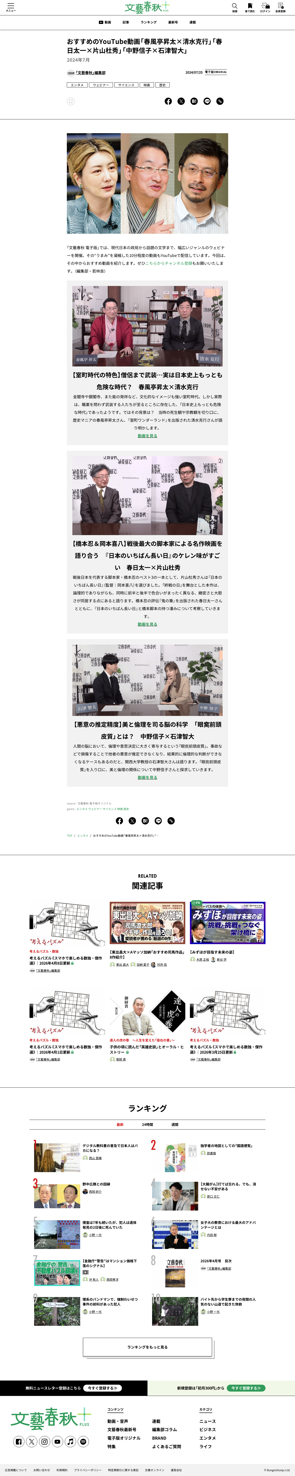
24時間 (147, 1124)
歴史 (162, 85)
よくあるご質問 (166, 1446)
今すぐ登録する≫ (102, 1388)
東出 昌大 (122, 964)
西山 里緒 (95, 1158)
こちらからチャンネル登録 (168, 263)
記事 (126, 22)
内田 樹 (212, 1235)
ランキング (149, 22)
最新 (120, 1124)
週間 (174, 1124)
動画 (108, 22)
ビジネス (207, 1429)
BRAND (159, 1438)
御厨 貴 (121, 1059)
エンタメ (77, 85)
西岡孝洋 (112, 1279)
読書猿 (211, 1153)
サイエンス (126, 85)
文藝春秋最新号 (121, 1429)
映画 (147, 85)
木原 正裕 (202, 959)
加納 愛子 (143, 964)
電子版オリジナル (124, 1438)
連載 (192, 22)
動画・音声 (117, 1421)
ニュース (207, 1421)
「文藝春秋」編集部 (91, 72)
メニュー (11, 10)
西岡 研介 (95, 1191)
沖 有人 (94, 1279)
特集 (111, 1446)
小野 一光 (95, 1235)
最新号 (173, 22)
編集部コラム (164, 1429)
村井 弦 (162, 964)
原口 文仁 (213, 1196)
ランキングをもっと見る (147, 1347)
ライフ (205, 1446)
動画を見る (147, 435)
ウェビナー (101, 85)
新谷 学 (222, 959)
